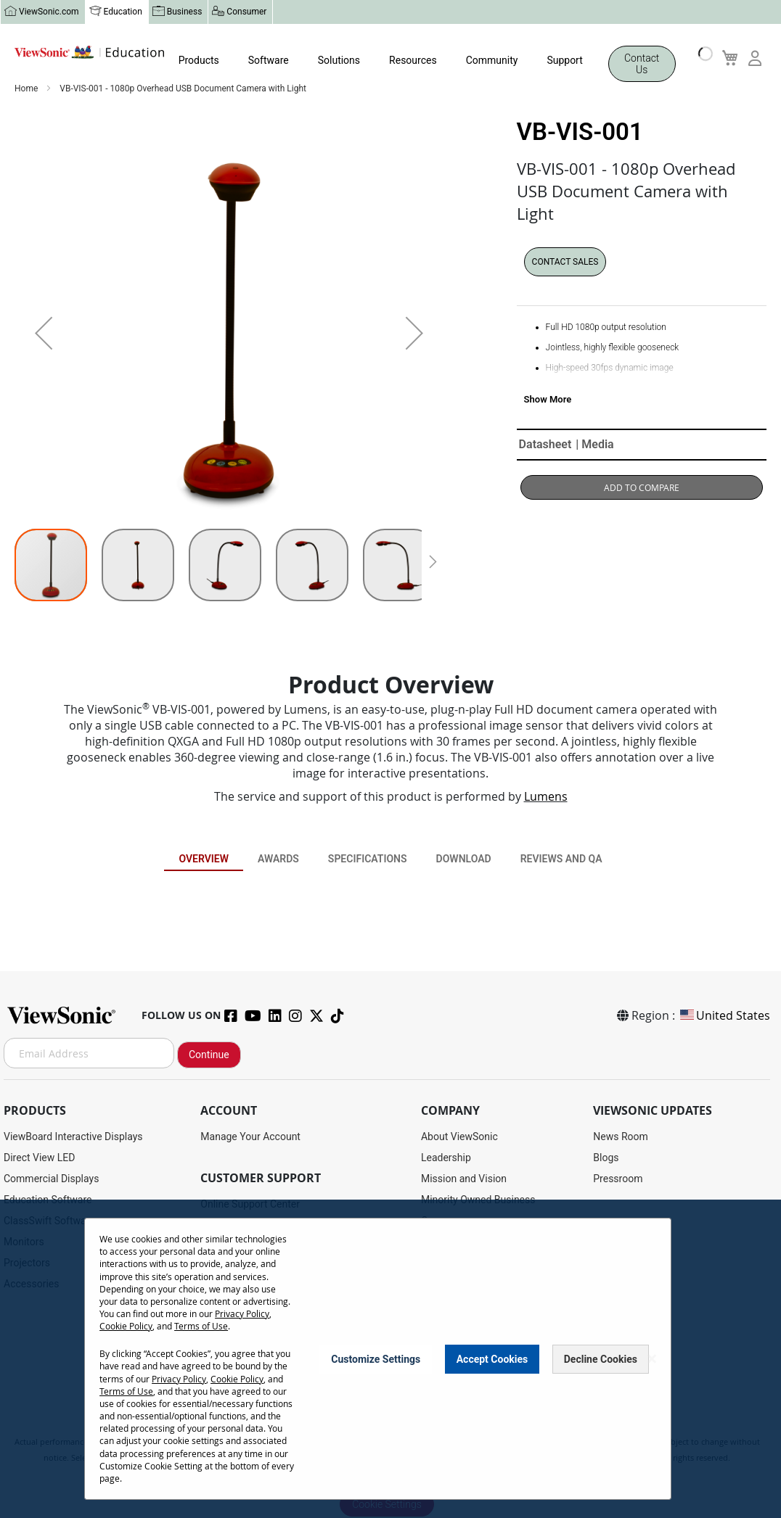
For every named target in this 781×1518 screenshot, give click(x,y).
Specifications (367, 859)
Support (564, 61)
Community (492, 61)
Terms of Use (201, 1326)
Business (185, 12)
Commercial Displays (51, 1179)
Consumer (246, 12)
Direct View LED (39, 1158)
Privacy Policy (242, 1313)
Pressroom (617, 1179)
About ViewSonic (459, 1137)
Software (268, 61)
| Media (594, 445)
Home (27, 89)
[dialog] (390, 1359)
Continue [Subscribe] (209, 1055)
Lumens (546, 797)
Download (463, 859)
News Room (620, 1137)
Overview (204, 859)
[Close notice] (651, 1359)
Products (199, 61)
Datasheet (545, 445)
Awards (278, 859)
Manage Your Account (250, 1137)
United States (724, 1016)
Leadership (446, 1158)
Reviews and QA (561, 859)
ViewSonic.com (49, 12)
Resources (413, 61)
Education (123, 12)
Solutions (339, 61)
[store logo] (89, 55)
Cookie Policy (125, 1326)
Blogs (605, 1158)
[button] (44, 333)
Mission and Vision (464, 1179)
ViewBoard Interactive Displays (73, 1137)
